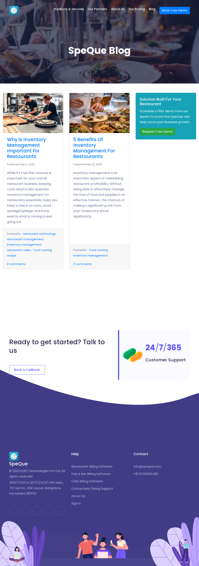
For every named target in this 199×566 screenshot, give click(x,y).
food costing (42, 250)
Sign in (76, 503)
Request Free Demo (157, 131)
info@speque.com (147, 467)
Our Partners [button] (97, 9)
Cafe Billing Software (87, 481)
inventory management (24, 245)
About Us (78, 496)
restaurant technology (39, 234)
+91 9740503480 (146, 474)
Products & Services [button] (69, 9)
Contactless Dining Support (92, 489)
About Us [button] (118, 9)
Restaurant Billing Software (92, 467)
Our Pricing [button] (136, 9)
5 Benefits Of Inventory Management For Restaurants (94, 147)
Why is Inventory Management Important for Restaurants (26, 147)
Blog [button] (152, 9)
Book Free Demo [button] (174, 10)
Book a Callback (27, 370)
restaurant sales (19, 250)
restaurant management (25, 239)
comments (16, 264)
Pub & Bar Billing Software (90, 474)
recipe (11, 255)
